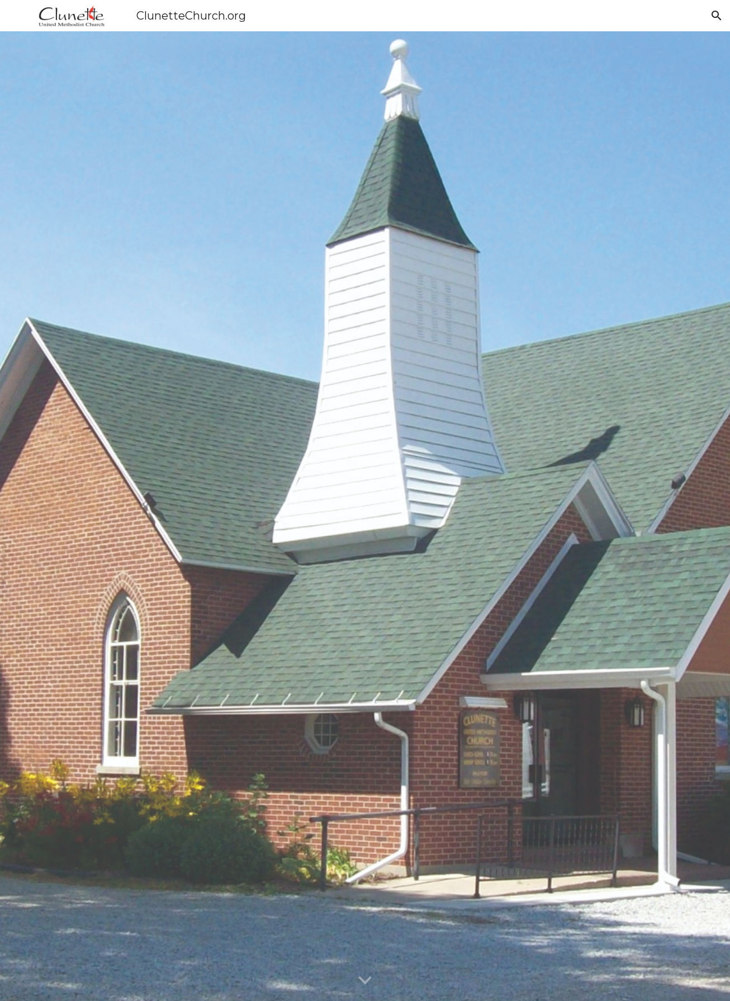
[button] (716, 15)
